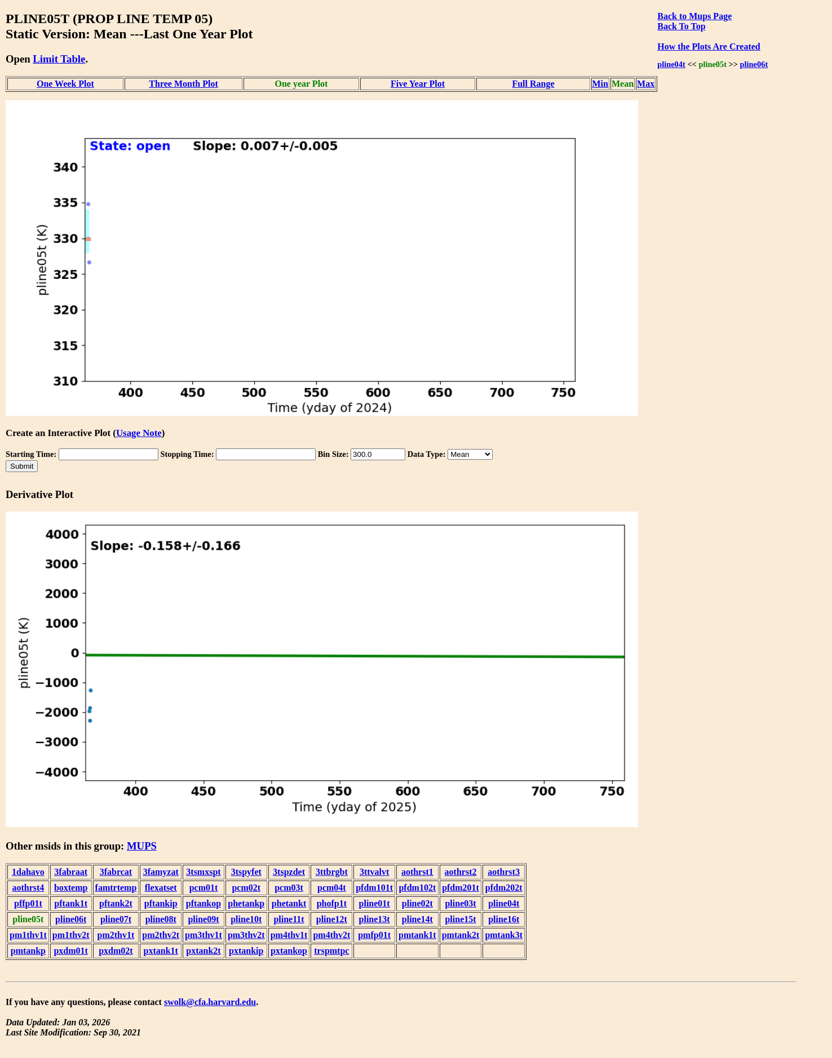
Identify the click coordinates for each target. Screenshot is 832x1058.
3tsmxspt (203, 872)
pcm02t (246, 887)
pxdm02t (115, 950)
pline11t (288, 919)
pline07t (115, 919)
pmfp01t (374, 935)
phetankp (246, 903)
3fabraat (70, 872)
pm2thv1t (116, 935)
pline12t (331, 919)
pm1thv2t (71, 935)
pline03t (460, 903)
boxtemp (71, 887)
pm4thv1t (289, 935)
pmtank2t (461, 935)
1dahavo (28, 872)
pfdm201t (460, 887)
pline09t (203, 919)
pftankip (161, 903)
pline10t (246, 919)
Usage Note (139, 433)
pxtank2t (203, 950)
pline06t (754, 64)
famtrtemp (116, 887)
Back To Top (681, 26)
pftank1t (70, 903)
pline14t (417, 919)
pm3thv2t (246, 935)
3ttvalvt (374, 872)
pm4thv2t (331, 935)
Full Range (533, 83)
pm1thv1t (28, 935)
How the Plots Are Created (708, 46)
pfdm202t (504, 887)
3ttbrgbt (332, 872)
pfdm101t (374, 887)
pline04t (671, 64)
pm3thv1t (203, 935)
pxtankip (246, 950)
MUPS (142, 846)
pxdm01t (70, 950)
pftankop (203, 903)
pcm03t (289, 887)
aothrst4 (28, 887)
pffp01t (28, 903)
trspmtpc (331, 950)
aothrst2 (461, 872)
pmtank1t (417, 935)
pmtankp (28, 950)
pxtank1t (161, 950)
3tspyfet (246, 872)
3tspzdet (289, 872)
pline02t (417, 903)
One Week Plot (65, 83)
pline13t (374, 919)
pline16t (503, 919)
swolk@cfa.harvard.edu (210, 1002)
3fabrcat (116, 872)
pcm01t (203, 887)
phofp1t (332, 903)
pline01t (374, 903)
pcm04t (331, 887)
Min (600, 83)
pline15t (460, 919)
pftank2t (115, 903)
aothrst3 (504, 872)
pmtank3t (504, 935)
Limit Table (59, 59)
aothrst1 (417, 872)
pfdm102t (417, 887)
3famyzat (161, 872)
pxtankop (289, 950)
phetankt (289, 903)
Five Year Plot (418, 83)
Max (645, 83)
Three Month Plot (183, 83)
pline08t (160, 919)
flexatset (161, 887)
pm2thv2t (160, 935)
